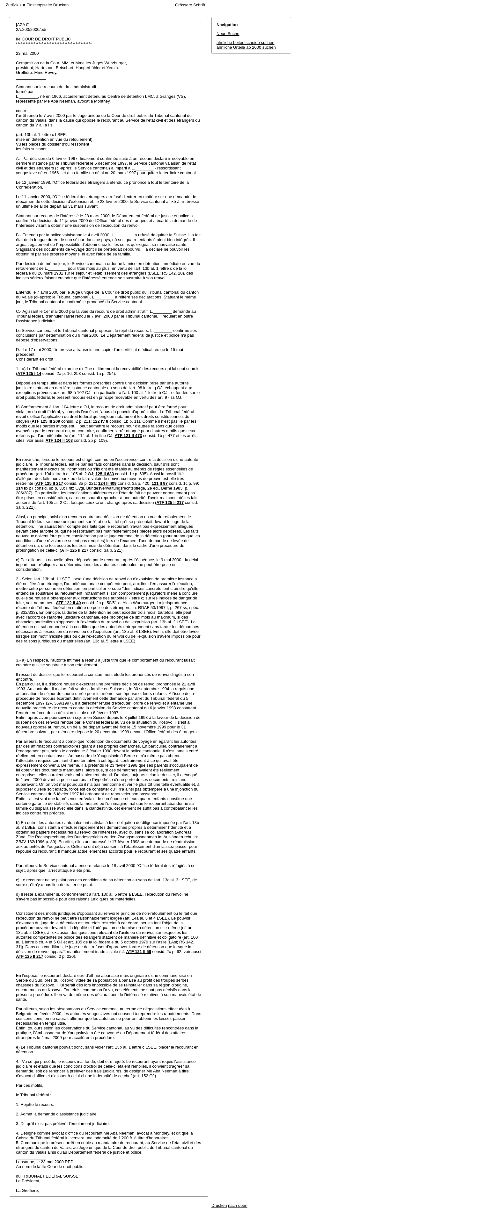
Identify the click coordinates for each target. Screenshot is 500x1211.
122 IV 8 (100, 421)
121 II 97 (159, 483)
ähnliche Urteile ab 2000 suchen (246, 47)
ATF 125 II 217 (49, 483)
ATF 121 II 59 (138, 951)
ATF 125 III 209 (46, 421)
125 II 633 (104, 473)
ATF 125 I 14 (29, 373)
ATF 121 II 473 (128, 435)
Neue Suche (228, 33)
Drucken (61, 5)
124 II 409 (107, 483)
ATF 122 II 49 (68, 602)
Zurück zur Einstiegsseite (29, 5)
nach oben (237, 1205)
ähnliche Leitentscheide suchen (245, 42)
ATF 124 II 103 (59, 440)
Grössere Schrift (190, 5)
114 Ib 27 (24, 488)
